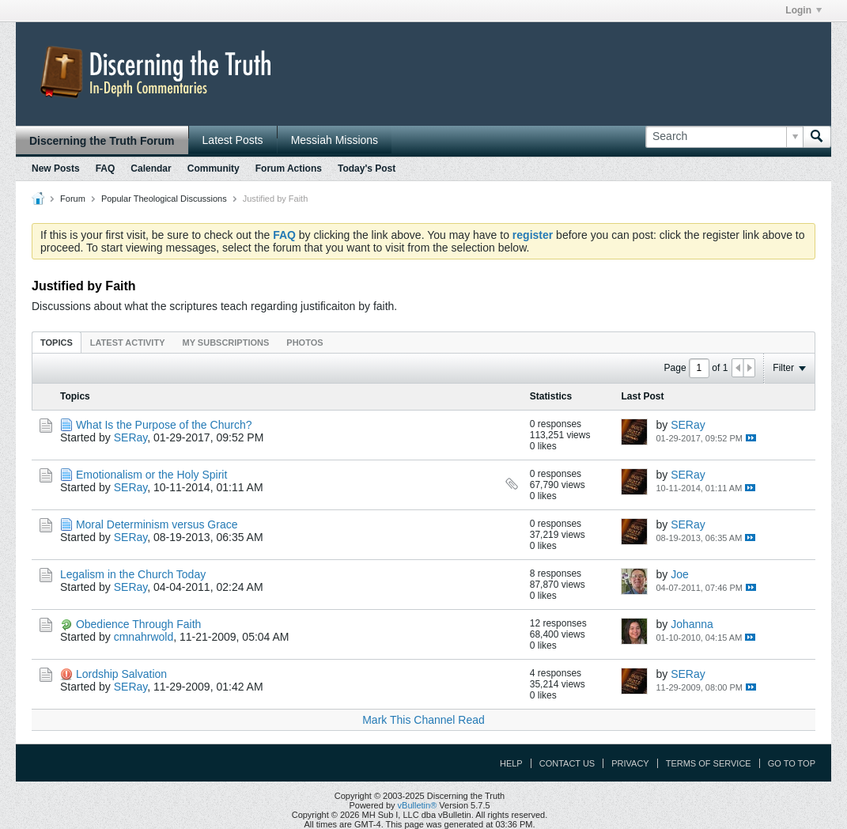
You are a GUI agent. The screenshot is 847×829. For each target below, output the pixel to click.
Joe (680, 574)
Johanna (692, 624)
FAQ (105, 168)
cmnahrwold (143, 636)
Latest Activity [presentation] (127, 342)
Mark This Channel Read (423, 720)
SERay (131, 437)
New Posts (56, 168)
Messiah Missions (334, 140)
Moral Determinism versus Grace (157, 524)
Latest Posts (232, 140)
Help (511, 763)
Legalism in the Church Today (133, 574)
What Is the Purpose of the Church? (164, 424)
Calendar (150, 168)
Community (213, 168)
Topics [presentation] (56, 342)
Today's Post (366, 168)
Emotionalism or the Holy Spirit (151, 474)
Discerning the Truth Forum (102, 140)
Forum (72, 198)
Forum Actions (288, 168)
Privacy (629, 763)
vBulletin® (417, 805)
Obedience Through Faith (139, 624)
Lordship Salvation (121, 674)
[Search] (724, 137)
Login (803, 10)
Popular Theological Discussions (164, 198)
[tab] (56, 342)
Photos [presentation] (304, 342)
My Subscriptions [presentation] (226, 342)
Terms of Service (708, 763)
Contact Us (567, 763)
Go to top (791, 763)
